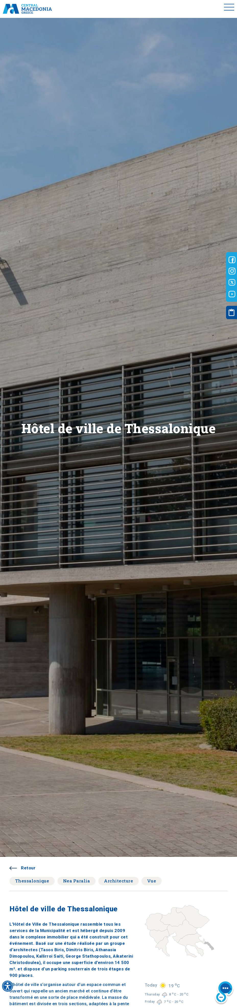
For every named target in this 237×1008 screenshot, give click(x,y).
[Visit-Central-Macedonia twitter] (232, 282)
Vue (151, 881)
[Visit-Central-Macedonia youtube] (232, 294)
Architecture (118, 881)
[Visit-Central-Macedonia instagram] (232, 271)
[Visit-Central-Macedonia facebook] (232, 259)
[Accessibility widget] (7, 986)
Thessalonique (32, 881)
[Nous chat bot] (224, 992)
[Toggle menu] (229, 9)
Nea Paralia (76, 881)
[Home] (27, 9)
